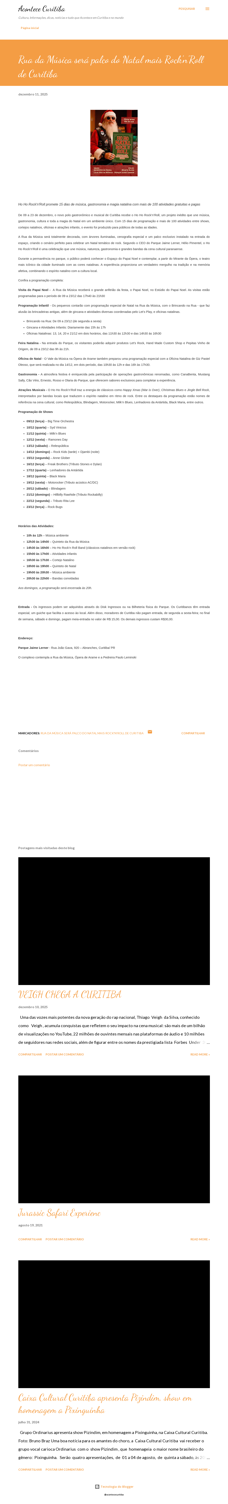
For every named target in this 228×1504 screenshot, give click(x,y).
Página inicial (30, 28)
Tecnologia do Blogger (114, 1487)
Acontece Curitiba (41, 8)
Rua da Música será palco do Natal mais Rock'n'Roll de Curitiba (92, 733)
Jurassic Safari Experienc (59, 1212)
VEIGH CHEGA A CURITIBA (70, 994)
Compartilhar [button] (193, 733)
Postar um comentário (34, 765)
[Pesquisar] (187, 9)
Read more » (200, 1054)
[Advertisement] (114, 810)
